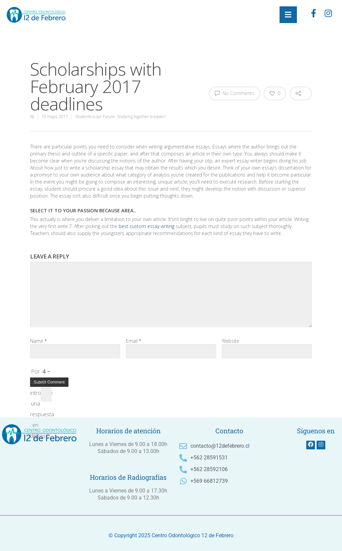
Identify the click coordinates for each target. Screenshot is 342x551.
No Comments (234, 93)
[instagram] (328, 15)
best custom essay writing (146, 226)
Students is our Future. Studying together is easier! (120, 116)
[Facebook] (314, 15)
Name (38, 341)
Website (230, 341)
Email (133, 341)
